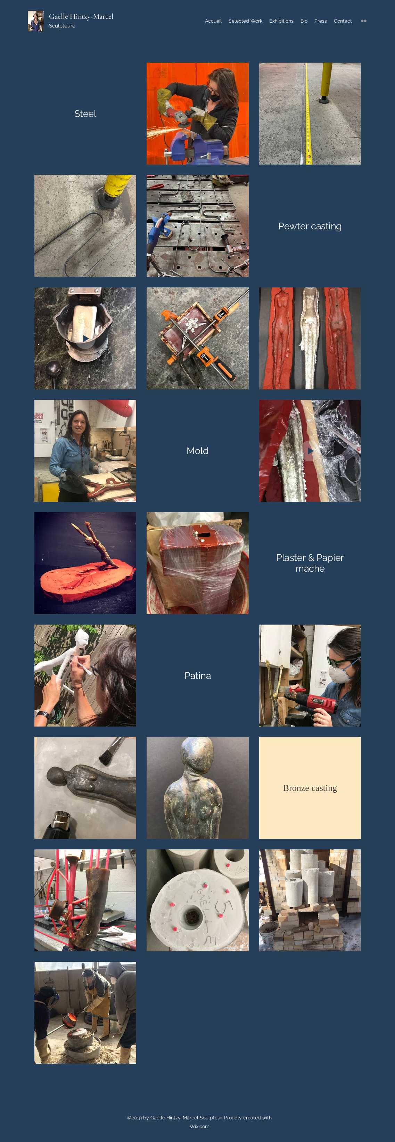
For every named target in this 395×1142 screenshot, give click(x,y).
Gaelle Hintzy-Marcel (81, 16)
